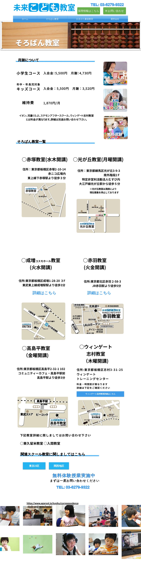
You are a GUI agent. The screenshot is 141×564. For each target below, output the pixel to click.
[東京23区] (34, 465)
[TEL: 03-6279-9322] (107, 4)
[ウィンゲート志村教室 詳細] (100, 394)
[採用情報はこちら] (88, 10)
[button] (52, 19)
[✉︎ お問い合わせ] (114, 10)
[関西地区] (59, 465)
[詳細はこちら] (44, 293)
